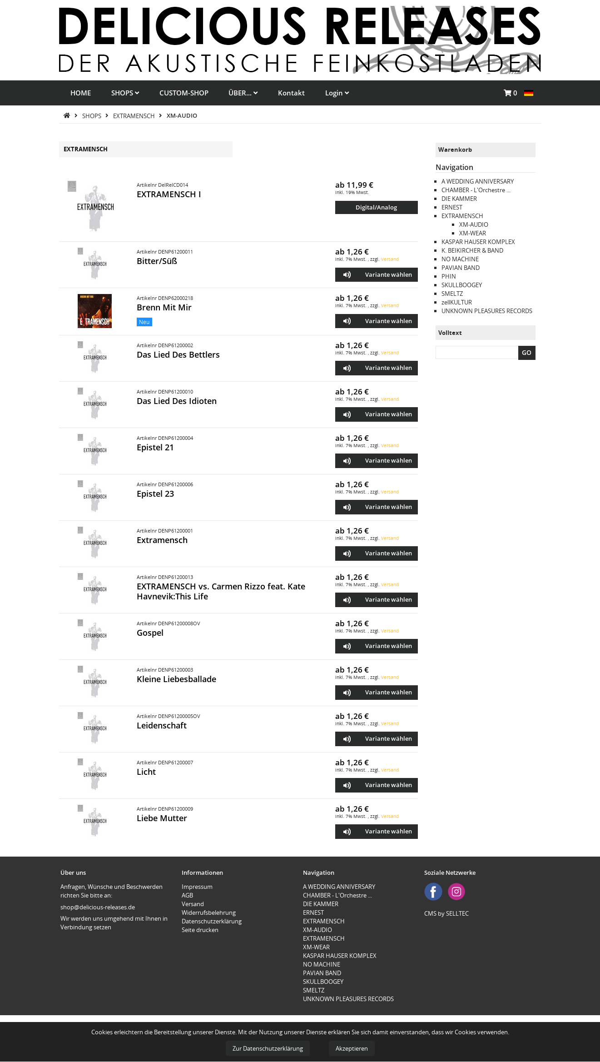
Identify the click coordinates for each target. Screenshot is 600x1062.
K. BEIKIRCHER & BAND (472, 250)
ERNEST (451, 207)
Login (337, 92)
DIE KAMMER (459, 198)
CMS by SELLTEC (446, 913)
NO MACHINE (460, 259)
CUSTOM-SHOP (183, 92)
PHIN (448, 276)
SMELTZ (452, 293)
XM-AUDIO (182, 115)
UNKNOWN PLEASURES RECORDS (486, 311)
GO (526, 352)
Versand (390, 259)
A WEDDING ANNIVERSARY (477, 181)
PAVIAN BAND (460, 268)
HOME (80, 92)
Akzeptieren (352, 1048)
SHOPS (125, 92)
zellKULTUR (456, 302)
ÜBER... (243, 92)
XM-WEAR (472, 233)
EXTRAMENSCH (134, 115)
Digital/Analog (376, 207)
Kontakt (291, 92)
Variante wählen (388, 274)
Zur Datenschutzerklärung (268, 1048)
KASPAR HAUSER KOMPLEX (478, 242)
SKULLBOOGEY (461, 285)
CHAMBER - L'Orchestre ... (476, 190)
